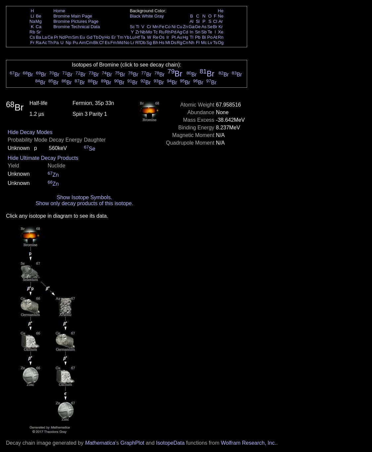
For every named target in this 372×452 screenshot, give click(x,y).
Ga (191, 26)
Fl (197, 42)
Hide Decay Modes (30, 132)
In (191, 31)
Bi (204, 37)
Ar (220, 21)
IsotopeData (170, 443)
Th (50, 42)
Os (162, 37)
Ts (215, 42)
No (127, 42)
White (147, 16)
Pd (173, 31)
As (204, 26)
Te (210, 31)
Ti (137, 26)
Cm (89, 42)
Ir (167, 37)
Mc (204, 42)
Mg (38, 21)
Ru (162, 31)
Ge (198, 26)
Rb (32, 31)
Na (32, 21)
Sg (149, 42)
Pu (75, 42)
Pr (56, 37)
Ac (44, 42)
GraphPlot (132, 443)
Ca (38, 26)
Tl (191, 37)
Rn (221, 37)
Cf (101, 42)
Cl (215, 21)
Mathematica (100, 443)
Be (38, 16)
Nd (62, 37)
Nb (143, 31)
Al (191, 21)
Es (107, 42)
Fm (113, 42)
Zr (137, 31)
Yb (126, 37)
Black (135, 16)
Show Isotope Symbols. (84, 197)
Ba (38, 37)
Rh (168, 31)
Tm (120, 37)
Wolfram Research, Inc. (248, 443)
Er (113, 37)
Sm (75, 37)
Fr (32, 42)
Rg (179, 42)
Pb (197, 37)
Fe (161, 26)
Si (198, 21)
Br (215, 26)
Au (179, 37)
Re (155, 37)
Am (82, 42)
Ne (221, 16)
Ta (142, 37)
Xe (220, 31)
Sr (38, 31)
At (215, 37)
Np (68, 42)
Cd (185, 31)
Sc (132, 26)
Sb (204, 31)
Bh (155, 42)
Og (221, 42)
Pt (174, 37)
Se (210, 26)
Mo (149, 31)
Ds (173, 42)
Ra (38, 42)
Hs (161, 42)
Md (120, 42)
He (221, 10)
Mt (167, 42)
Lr (132, 42)
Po (210, 37)
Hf (137, 37)
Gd (89, 37)
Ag (179, 31)
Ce (50, 37)
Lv (210, 42)
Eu (82, 37)
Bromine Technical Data (76, 26)
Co (168, 26)
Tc (155, 31)
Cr (149, 26)
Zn (185, 26)
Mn (155, 26)
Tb (95, 37)
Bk (95, 42)
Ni (174, 26)
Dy (101, 37)
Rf (137, 42)
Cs (32, 37)
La (44, 37)
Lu (132, 37)
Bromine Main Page (72, 16)
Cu (179, 26)
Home (59, 10)
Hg (185, 37)
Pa (56, 42)
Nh (191, 42)
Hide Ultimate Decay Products (43, 158)
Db (143, 42)
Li (32, 16)
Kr (220, 26)
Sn (197, 31)
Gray (159, 16)
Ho (107, 37)
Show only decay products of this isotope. (84, 203)
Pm (68, 37)
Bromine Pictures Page (75, 21)
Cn (185, 42)
